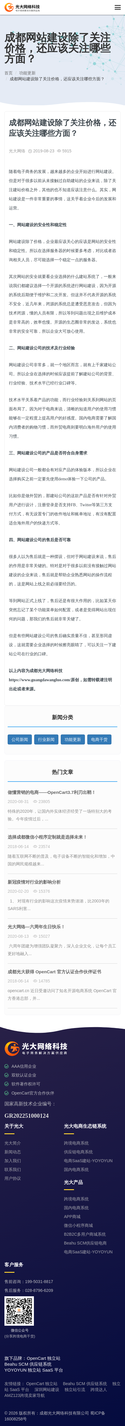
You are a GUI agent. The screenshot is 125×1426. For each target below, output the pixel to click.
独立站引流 (75, 1389)
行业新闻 (46, 739)
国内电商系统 (76, 1169)
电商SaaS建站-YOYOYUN (88, 1160)
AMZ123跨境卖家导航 (24, 1395)
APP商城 (72, 1216)
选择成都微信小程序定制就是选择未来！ (47, 836)
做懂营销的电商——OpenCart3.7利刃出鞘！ (52, 792)
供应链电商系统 (78, 1152)
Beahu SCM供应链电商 (85, 1243)
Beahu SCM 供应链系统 (85, 1383)
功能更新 (73, 739)
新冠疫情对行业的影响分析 (34, 881)
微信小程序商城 (78, 1225)
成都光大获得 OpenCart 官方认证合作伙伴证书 (54, 971)
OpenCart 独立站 (42, 1383)
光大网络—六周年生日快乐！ (36, 926)
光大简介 (12, 1143)
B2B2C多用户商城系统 (85, 1234)
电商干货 (99, 739)
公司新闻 (19, 739)
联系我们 (12, 1169)
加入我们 (12, 1160)
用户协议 (12, 1178)
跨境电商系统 (76, 1143)
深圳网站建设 (46, 1389)
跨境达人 (99, 1389)
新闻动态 (12, 1152)
